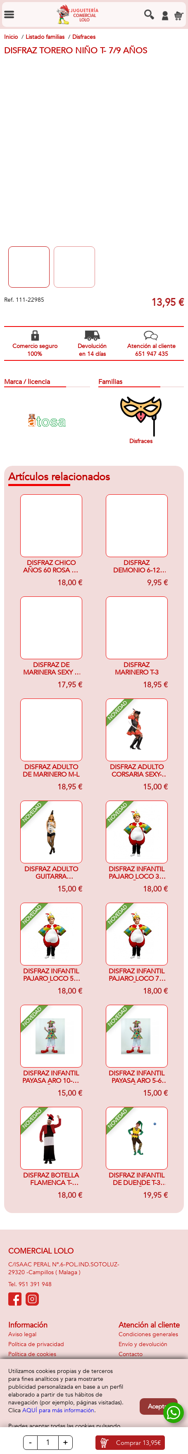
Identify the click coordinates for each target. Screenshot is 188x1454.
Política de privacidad (36, 1344)
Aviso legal (22, 1334)
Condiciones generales (148, 1334)
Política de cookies (32, 1354)
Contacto (131, 1354)
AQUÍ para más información (58, 1410)
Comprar (138, 1443)
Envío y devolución (143, 1344)
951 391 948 (35, 1284)
